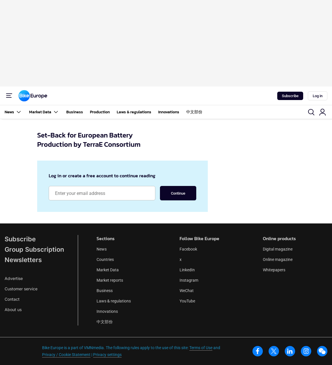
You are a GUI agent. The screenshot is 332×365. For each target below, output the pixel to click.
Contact (12, 299)
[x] (274, 351)
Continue (178, 193)
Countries (105, 259)
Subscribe (290, 96)
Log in (317, 96)
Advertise (14, 278)
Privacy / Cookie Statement (66, 354)
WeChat (187, 290)
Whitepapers (274, 270)
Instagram (189, 280)
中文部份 (194, 112)
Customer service (21, 288)
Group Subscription (34, 249)
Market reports (110, 280)
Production (100, 112)
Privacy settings (107, 354)
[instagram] (306, 351)
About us (13, 309)
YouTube (187, 301)
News (13, 112)
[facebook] (257, 351)
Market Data (44, 112)
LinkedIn (187, 270)
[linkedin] (290, 351)
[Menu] (9, 95)
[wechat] (322, 351)
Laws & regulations (134, 112)
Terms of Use (200, 347)
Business (74, 112)
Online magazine (278, 259)
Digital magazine (278, 249)
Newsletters (23, 260)
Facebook (188, 249)
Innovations (168, 112)
